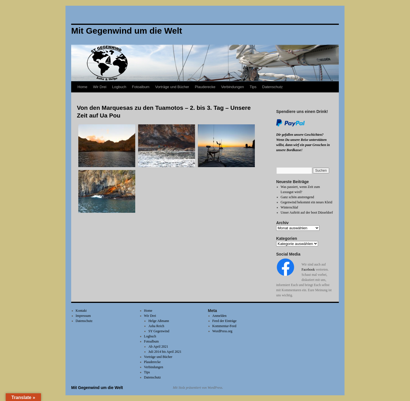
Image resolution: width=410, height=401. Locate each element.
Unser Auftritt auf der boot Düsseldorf (307, 212)
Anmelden (219, 316)
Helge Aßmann (158, 321)
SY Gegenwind (158, 331)
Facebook (308, 270)
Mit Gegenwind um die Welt (97, 387)
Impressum (83, 316)
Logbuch (119, 87)
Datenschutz (272, 87)
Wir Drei (99, 87)
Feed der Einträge (224, 321)
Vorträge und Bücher (172, 87)
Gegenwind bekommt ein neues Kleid (306, 202)
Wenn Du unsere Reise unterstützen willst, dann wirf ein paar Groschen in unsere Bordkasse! (303, 145)
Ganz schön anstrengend (297, 197)
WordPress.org (222, 331)
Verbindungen (232, 87)
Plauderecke (205, 87)
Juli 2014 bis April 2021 (164, 352)
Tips (253, 87)
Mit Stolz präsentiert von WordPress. (198, 388)
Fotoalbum (140, 87)
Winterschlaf (289, 207)
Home (82, 87)
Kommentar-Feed (224, 326)
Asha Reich (156, 326)
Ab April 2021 (158, 347)
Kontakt (81, 311)
